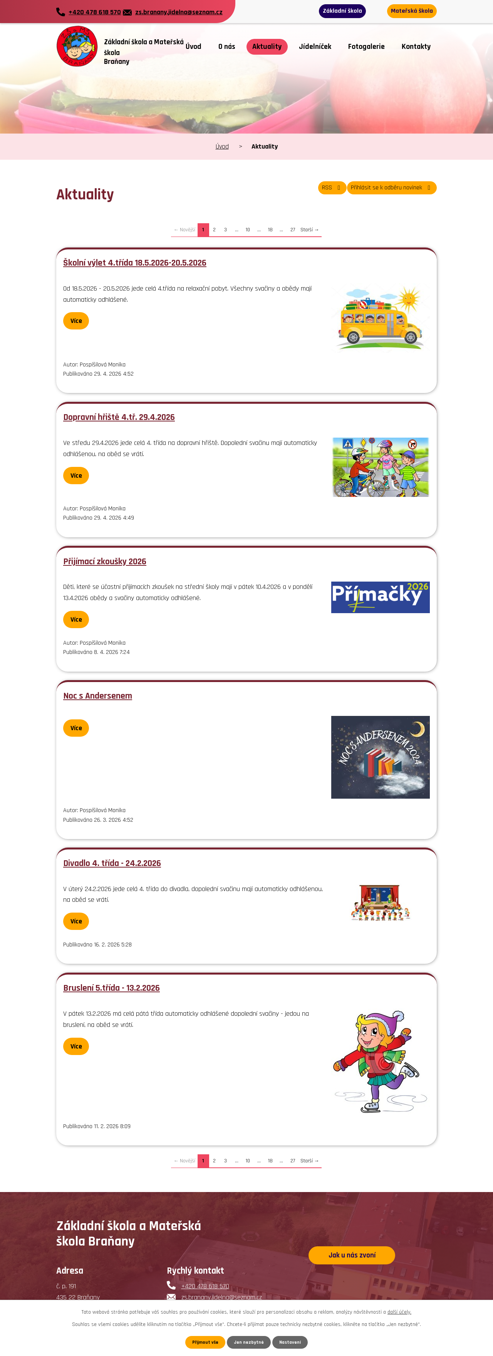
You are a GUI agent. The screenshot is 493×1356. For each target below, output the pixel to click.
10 (248, 229)
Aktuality (267, 47)
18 (270, 229)
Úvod (193, 47)
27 (292, 229)
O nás (226, 47)
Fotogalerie (366, 47)
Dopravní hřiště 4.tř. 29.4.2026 (119, 417)
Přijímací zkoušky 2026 (104, 561)
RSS (315, 192)
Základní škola (346, 11)
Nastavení (292, 1341)
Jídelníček (315, 47)
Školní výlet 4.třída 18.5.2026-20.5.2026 (134, 263)
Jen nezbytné (249, 1341)
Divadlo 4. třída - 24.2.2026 (112, 863)
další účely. (399, 1311)
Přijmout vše (203, 1341)
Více (79, 320)
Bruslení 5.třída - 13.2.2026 (111, 988)
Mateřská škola (407, 11)
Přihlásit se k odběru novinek (386, 192)
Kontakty (416, 47)
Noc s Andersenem (97, 696)
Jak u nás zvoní (352, 1257)
